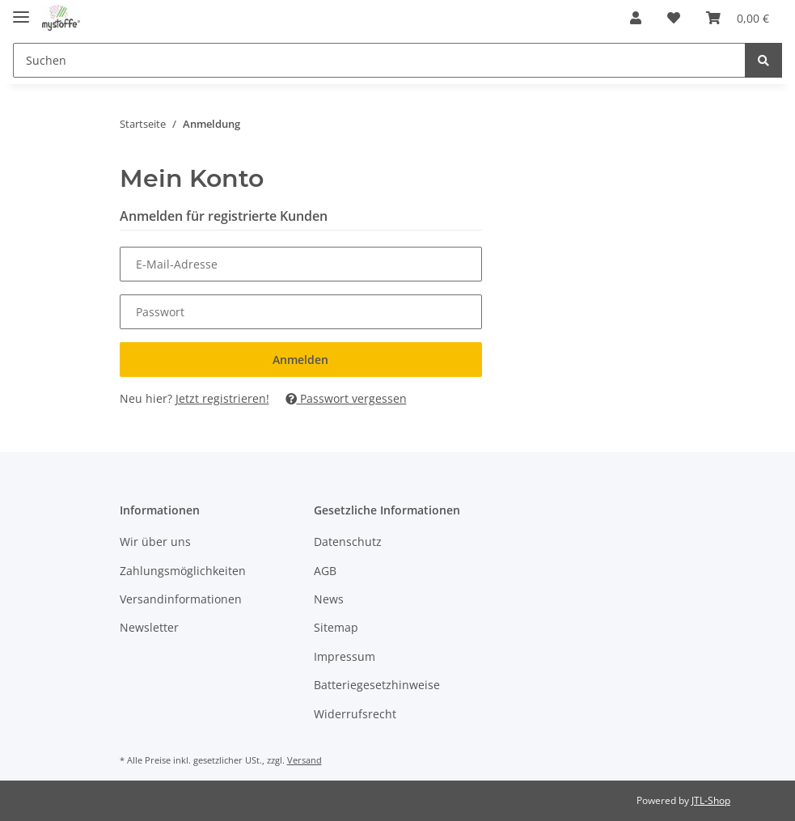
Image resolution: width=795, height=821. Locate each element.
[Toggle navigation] (21, 10)
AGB (325, 570)
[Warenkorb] (737, 18)
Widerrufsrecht (355, 714)
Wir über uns (155, 541)
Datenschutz (348, 541)
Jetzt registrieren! (222, 398)
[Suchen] (379, 60)
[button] (635, 18)
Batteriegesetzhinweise (377, 684)
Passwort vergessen (346, 398)
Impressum (344, 656)
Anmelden (300, 359)
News (329, 599)
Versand (304, 760)
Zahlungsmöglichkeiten (183, 570)
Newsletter (149, 627)
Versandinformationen (181, 599)
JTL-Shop (710, 800)
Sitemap (336, 627)
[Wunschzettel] (673, 18)
